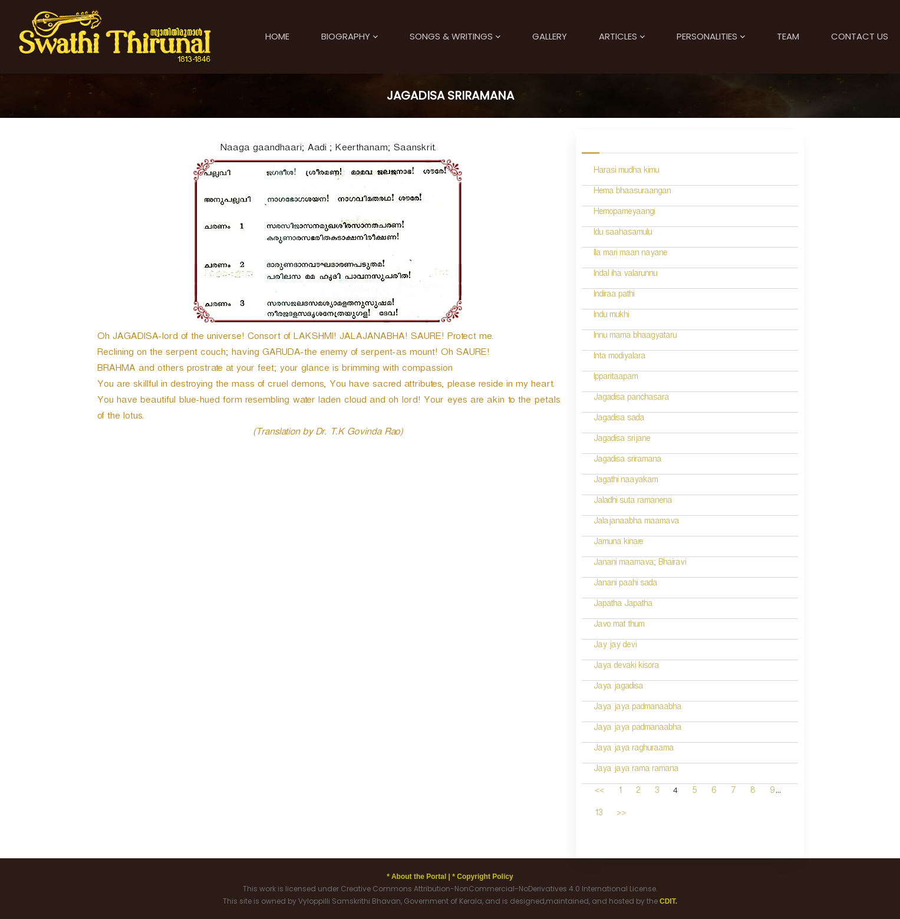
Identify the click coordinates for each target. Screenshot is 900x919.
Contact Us (859, 36)
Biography (345, 36)
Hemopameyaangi (624, 213)
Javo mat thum (619, 625)
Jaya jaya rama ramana (636, 770)
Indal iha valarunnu (625, 275)
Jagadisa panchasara (631, 398)
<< (599, 792)
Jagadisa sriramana (627, 460)
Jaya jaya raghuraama (634, 749)
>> (621, 814)
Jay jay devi (615, 646)
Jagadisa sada (619, 419)
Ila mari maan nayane (630, 254)
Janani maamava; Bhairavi (640, 563)
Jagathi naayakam (626, 481)
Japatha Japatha (623, 605)
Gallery (549, 36)
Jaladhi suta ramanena (633, 502)
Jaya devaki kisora (626, 667)
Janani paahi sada (625, 584)
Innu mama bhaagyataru (635, 336)
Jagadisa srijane (622, 440)
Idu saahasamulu (623, 233)
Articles (618, 36)
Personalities (707, 36)
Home (277, 36)
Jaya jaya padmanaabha (637, 708)
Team (788, 36)
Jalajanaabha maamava (636, 522)
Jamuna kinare (618, 543)
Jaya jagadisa (618, 687)
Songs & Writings (451, 36)
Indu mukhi (611, 316)
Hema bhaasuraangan (632, 192)
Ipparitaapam (616, 378)
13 (598, 814)
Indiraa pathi (614, 295)
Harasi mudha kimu (626, 171)
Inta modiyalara (619, 357)
